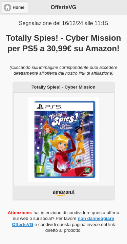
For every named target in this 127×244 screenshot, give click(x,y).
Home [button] (18, 7)
